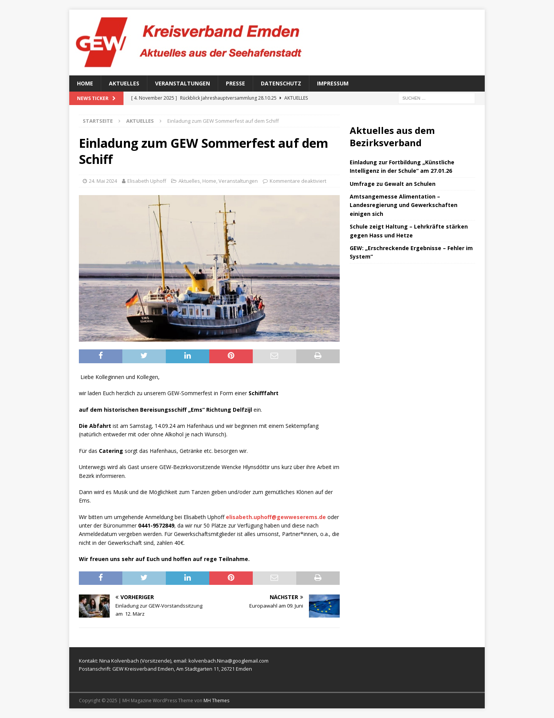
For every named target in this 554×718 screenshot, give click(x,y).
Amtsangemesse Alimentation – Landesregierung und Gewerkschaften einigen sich (403, 205)
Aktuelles (124, 83)
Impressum (333, 83)
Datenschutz (281, 83)
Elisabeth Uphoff (146, 180)
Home (85, 83)
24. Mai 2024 (103, 180)
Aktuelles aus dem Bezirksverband (392, 136)
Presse (235, 83)
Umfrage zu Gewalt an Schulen (393, 183)
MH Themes (216, 700)
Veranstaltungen (182, 83)
